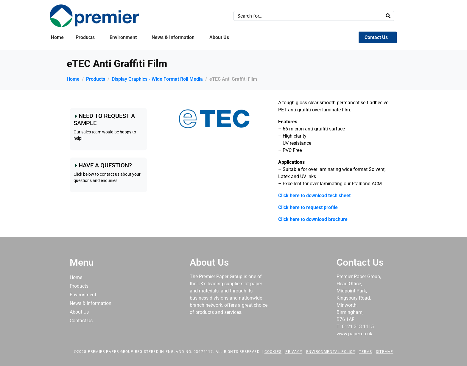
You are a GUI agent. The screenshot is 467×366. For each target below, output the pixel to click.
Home (57, 37)
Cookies (272, 352)
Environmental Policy (330, 352)
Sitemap (384, 352)
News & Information (173, 37)
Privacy (293, 352)
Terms (365, 352)
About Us (219, 37)
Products (85, 37)
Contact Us (376, 37)
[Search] (388, 16)
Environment (123, 37)
